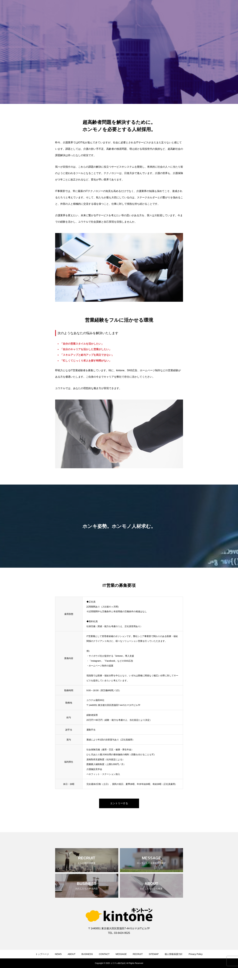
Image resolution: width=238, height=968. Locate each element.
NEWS (58, 954)
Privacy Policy (196, 954)
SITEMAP (154, 954)
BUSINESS (87, 954)
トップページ (42, 954)
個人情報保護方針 (174, 954)
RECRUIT (138, 954)
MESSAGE (121, 954)
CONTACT (104, 954)
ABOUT (71, 954)
